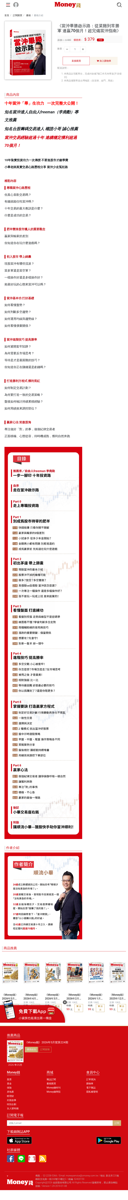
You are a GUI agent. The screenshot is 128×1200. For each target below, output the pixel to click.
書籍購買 (51, 1083)
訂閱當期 (45, 1049)
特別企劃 (11, 1104)
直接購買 (76, 60)
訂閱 (117, 1123)
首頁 (6, 15)
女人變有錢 (13, 1108)
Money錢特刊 (54, 1087)
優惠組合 (31, 1049)
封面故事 (11, 1100)
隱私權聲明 (92, 1091)
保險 (9, 1087)
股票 (9, 1079)
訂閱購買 (17, 15)
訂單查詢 (91, 1079)
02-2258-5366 (50, 1175)
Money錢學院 (54, 1091)
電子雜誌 (91, 1087)
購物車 (89, 1083)
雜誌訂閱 (51, 1079)
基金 (9, 1083)
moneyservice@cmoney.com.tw (82, 1175)
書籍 (28, 15)
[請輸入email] (60, 1123)
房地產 (10, 1091)
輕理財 (10, 1096)
